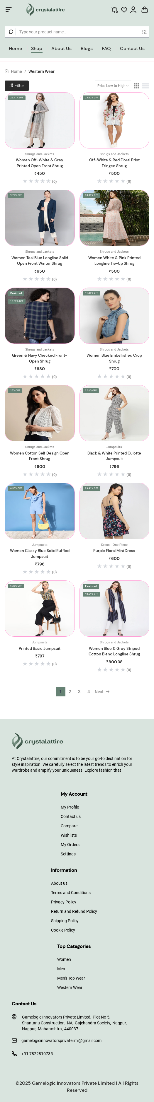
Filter (16, 85)
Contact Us (132, 48)
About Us (61, 48)
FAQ (106, 48)
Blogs (87, 48)
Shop (36, 48)
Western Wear (41, 71)
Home (15, 48)
